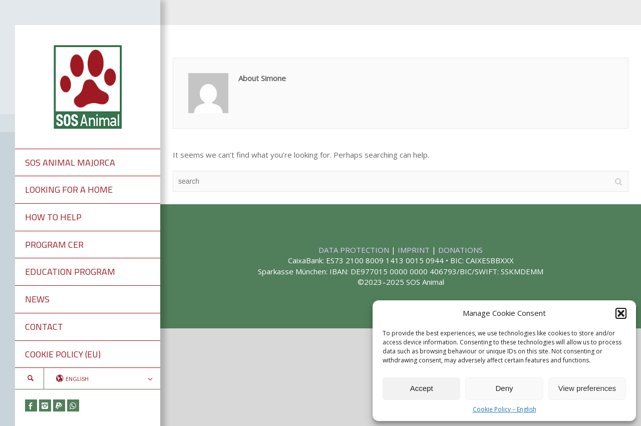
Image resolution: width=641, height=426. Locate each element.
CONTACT (44, 326)
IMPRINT (415, 250)
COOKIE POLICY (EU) (63, 354)
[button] (621, 313)
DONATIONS (460, 250)
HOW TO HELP (53, 217)
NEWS (37, 299)
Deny (504, 388)
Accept (421, 388)
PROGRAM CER (54, 244)
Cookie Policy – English (504, 409)
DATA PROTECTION (354, 250)
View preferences (587, 388)
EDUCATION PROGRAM (70, 271)
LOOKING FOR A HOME (69, 189)
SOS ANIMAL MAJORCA (70, 162)
